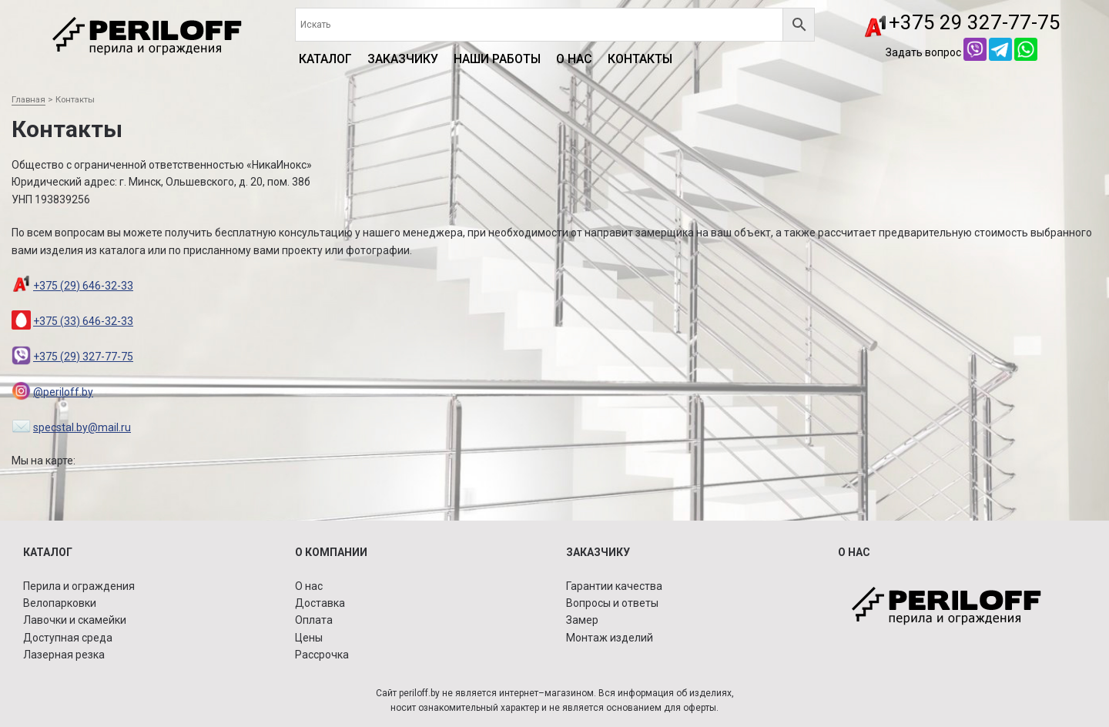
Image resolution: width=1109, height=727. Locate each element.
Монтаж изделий (609, 638)
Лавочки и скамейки (74, 620)
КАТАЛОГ (325, 59)
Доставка (320, 603)
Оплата (314, 620)
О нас (574, 59)
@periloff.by (63, 392)
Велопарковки (59, 603)
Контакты (640, 59)
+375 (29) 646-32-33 (83, 286)
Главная (28, 99)
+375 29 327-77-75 (974, 22)
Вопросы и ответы (612, 603)
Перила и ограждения (79, 586)
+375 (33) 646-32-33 (83, 321)
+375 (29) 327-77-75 (83, 356)
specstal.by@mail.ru (82, 427)
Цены (309, 638)
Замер (582, 620)
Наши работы (497, 59)
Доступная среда (67, 638)
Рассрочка (322, 654)
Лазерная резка (64, 654)
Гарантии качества (614, 586)
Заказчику (402, 59)
